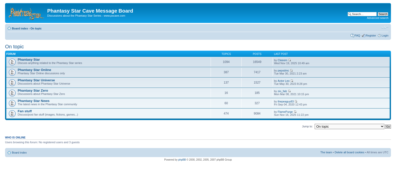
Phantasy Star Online (34, 70)
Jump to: (307, 126)
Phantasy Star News (33, 101)
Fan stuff (25, 111)
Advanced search (377, 17)
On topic (36, 28)
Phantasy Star (29, 59)
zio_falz (282, 91)
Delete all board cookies (349, 152)
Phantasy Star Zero (33, 90)
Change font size (384, 27)
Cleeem (282, 60)
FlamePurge (285, 111)
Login (385, 35)
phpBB (182, 159)
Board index (20, 28)
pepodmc (283, 70)
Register (371, 35)
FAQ (357, 35)
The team (326, 152)
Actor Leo (284, 80)
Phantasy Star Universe (36, 80)
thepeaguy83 (286, 101)
